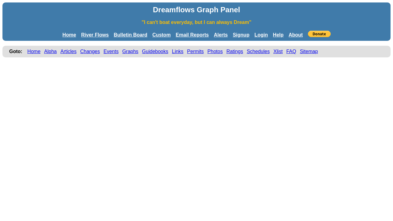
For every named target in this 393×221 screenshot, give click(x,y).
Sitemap (309, 51)
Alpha (50, 51)
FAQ (291, 51)
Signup (241, 34)
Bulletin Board (130, 34)
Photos (215, 51)
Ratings (234, 51)
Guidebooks (155, 51)
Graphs (130, 51)
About (296, 34)
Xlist (277, 51)
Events (111, 51)
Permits (195, 51)
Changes (90, 51)
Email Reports (192, 34)
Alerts (221, 34)
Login (261, 34)
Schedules (258, 51)
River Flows (95, 34)
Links (177, 51)
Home (69, 34)
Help (278, 34)
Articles (68, 51)
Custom (161, 34)
